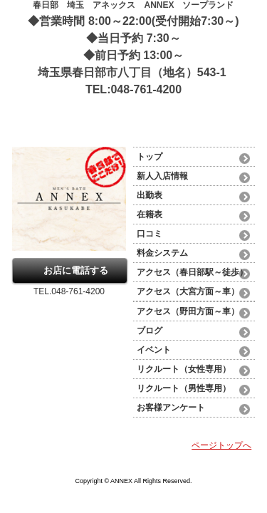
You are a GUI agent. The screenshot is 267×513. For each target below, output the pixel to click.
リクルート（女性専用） (184, 369)
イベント (154, 350)
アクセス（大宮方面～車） (188, 291)
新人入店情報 (162, 176)
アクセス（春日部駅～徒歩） (192, 272)
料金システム (167, 253)
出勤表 (149, 195)
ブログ (149, 331)
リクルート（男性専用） (184, 388)
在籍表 (149, 214)
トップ (149, 157)
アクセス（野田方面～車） (188, 311)
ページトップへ (221, 445)
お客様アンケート (171, 408)
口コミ (149, 234)
